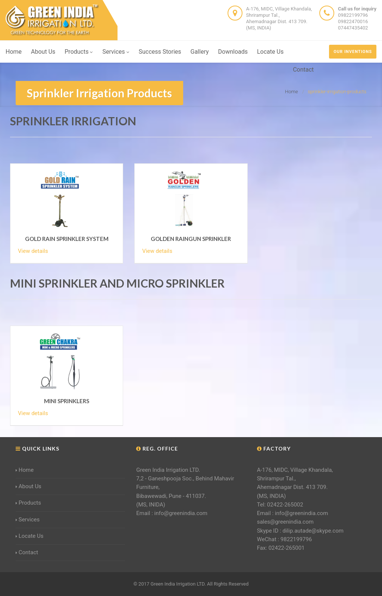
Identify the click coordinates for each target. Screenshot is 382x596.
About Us (43, 51)
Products (79, 51)
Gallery (200, 51)
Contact (303, 69)
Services (115, 51)
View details (33, 251)
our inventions (353, 51)
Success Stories (160, 51)
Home (14, 51)
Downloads (233, 51)
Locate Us (270, 51)
